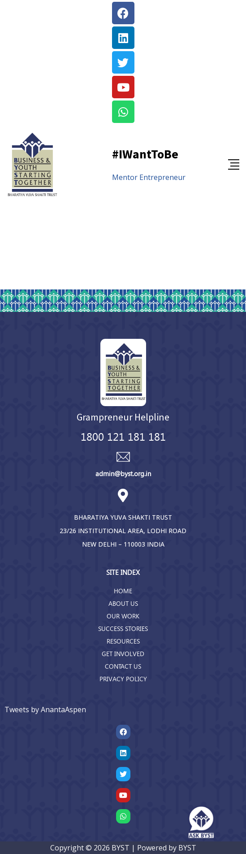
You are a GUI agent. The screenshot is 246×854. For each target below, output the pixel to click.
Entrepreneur (162, 177)
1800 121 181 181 (123, 436)
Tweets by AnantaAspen (45, 709)
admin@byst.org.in (123, 473)
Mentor (125, 177)
